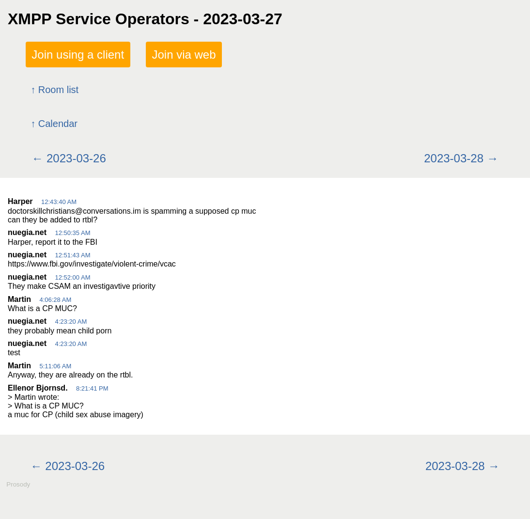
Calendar (58, 123)
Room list (58, 89)
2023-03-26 (76, 158)
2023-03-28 (453, 158)
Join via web (184, 54)
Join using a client (77, 54)
